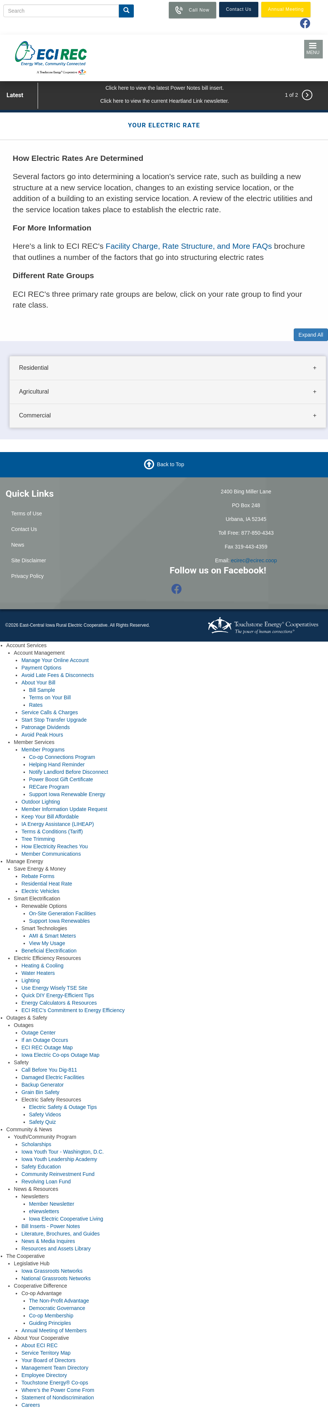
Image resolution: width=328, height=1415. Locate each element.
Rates (36, 705)
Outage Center (38, 1033)
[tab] (168, 368)
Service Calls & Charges (49, 712)
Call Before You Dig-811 (49, 1070)
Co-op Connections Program (62, 757)
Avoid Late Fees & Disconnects (57, 675)
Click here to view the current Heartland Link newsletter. (164, 101)
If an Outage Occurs (44, 1040)
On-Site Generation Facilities (62, 913)
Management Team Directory (54, 1368)
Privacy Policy (27, 576)
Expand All (311, 335)
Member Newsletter (51, 1204)
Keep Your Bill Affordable (50, 817)
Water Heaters (38, 973)
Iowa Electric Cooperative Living (66, 1219)
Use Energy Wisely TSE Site (54, 988)
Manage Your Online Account (55, 660)
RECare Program (49, 787)
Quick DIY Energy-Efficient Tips (57, 995)
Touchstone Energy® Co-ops (54, 1383)
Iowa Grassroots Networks (51, 1271)
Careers (30, 1405)
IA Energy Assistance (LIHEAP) (57, 824)
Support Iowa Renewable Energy (67, 794)
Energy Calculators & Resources (59, 1003)
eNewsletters (44, 1211)
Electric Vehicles (40, 891)
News (17, 545)
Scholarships (36, 1144)
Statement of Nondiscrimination (57, 1397)
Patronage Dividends (45, 727)
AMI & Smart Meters (52, 936)
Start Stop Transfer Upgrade (53, 720)
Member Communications (51, 854)
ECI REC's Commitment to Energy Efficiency (72, 1010)
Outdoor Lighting (40, 802)
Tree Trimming (38, 839)
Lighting (30, 980)
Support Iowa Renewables (59, 921)
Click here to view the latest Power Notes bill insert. (164, 88)
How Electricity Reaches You (54, 846)
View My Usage (47, 943)
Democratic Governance (57, 1308)
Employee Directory (44, 1375)
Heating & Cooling (42, 966)
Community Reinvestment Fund (57, 1174)
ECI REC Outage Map (47, 1047)
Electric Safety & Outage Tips (63, 1107)
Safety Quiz (42, 1122)
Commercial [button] (35, 415)
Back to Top (170, 464)
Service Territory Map (45, 1353)
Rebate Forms (37, 876)
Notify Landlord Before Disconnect (68, 772)
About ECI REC (39, 1345)
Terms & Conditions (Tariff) (52, 831)
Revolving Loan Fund (45, 1182)
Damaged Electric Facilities (52, 1077)
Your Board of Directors (48, 1360)
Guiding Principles (50, 1323)
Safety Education (41, 1167)
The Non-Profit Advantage (59, 1301)
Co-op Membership (51, 1316)
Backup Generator (42, 1085)
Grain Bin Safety (40, 1092)
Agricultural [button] (34, 391)
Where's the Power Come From (57, 1390)
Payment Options (41, 668)
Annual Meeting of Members (53, 1330)
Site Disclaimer (28, 560)
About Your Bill (38, 683)
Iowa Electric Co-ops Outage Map (60, 1055)
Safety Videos (45, 1114)
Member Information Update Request (64, 809)
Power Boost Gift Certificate (61, 779)
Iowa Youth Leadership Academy (59, 1159)
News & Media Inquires (48, 1241)
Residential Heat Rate (46, 884)
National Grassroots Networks (56, 1278)
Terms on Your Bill (50, 697)
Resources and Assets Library (56, 1249)
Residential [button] (33, 368)
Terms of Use (26, 513)
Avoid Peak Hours (42, 735)
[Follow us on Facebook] (176, 591)
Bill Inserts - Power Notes (50, 1226)
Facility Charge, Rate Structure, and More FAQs (189, 246)
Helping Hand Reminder (57, 764)
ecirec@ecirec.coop (254, 560)
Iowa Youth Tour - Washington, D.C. (62, 1152)
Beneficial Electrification (48, 951)
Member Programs (42, 750)
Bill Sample (42, 690)
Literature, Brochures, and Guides (60, 1234)
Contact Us (24, 529)
